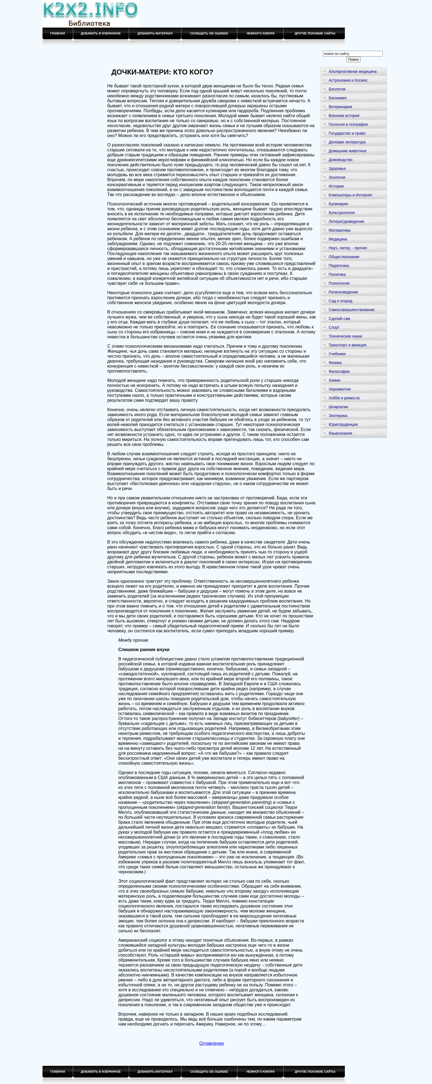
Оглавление (211, 1043)
